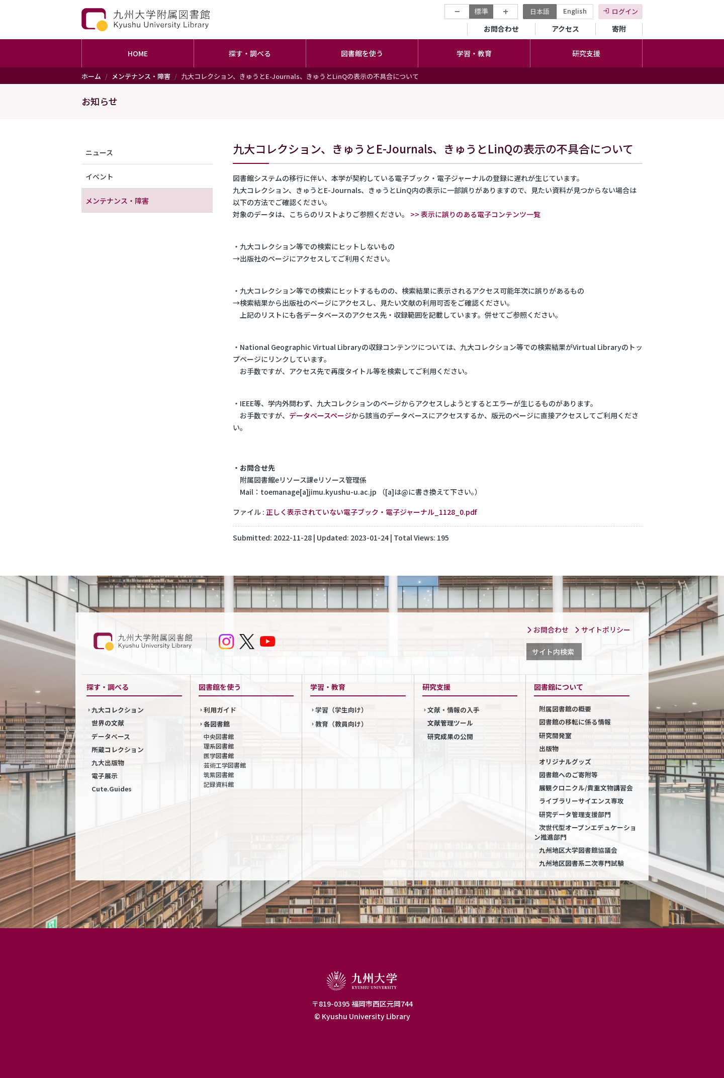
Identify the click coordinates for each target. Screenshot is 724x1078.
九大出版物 (108, 762)
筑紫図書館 (219, 774)
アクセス (565, 29)
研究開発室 (555, 735)
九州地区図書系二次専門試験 (581, 863)
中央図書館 (219, 736)
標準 (481, 11)
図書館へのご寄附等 (568, 774)
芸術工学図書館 (225, 765)
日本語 (540, 11)
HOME (138, 53)
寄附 (619, 29)
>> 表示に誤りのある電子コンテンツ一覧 (475, 214)
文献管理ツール (450, 723)
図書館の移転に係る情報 (575, 722)
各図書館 (217, 724)
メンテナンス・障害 (141, 76)
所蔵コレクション (118, 749)
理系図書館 (219, 746)
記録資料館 (219, 784)
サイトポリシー (602, 629)
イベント (99, 176)
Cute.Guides (112, 788)
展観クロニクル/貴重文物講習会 (586, 787)
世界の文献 (108, 723)
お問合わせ (501, 29)
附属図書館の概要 (565, 708)
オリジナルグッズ (565, 761)
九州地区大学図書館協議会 (578, 850)
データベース (111, 736)
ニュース (99, 152)
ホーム (91, 76)
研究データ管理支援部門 (575, 814)
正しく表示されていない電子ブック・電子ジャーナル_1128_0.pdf (371, 512)
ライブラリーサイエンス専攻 (581, 800)
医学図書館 (219, 755)
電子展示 (105, 775)
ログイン (625, 11)
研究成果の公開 (450, 736)
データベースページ (320, 415)
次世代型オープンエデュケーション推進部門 (585, 832)
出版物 (549, 748)
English (575, 11)
